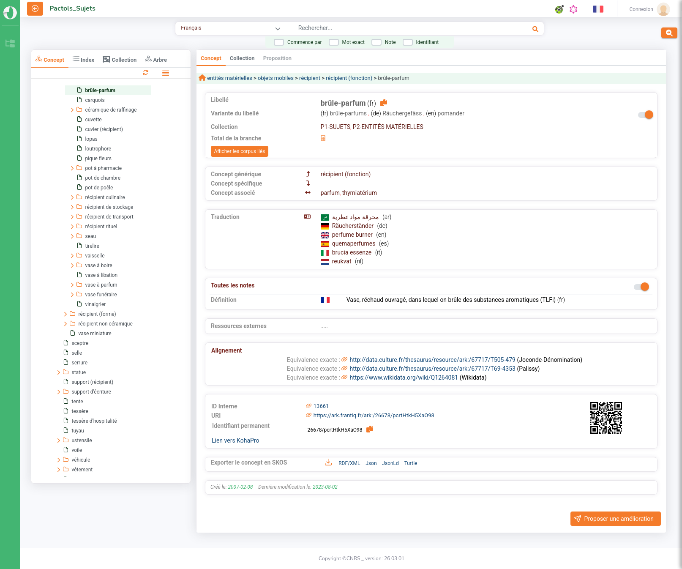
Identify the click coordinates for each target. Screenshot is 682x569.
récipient (309, 78)
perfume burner (353, 234)
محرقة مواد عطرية (356, 216)
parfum (330, 192)
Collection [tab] (119, 59)
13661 (321, 406)
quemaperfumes (354, 243)
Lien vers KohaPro (235, 440)
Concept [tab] (49, 59)
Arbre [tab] (156, 59)
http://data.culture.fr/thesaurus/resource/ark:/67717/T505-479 (432, 359)
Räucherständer (353, 225)
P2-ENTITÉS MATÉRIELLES (388, 126)
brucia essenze (352, 252)
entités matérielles (229, 78)
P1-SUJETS (335, 126)
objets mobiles (276, 78)
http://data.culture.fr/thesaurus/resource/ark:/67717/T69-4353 (432, 368)
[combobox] (387, 29)
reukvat (342, 261)
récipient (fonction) (349, 78)
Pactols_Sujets (72, 8)
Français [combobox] (191, 28)
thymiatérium (359, 192)
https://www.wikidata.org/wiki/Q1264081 (403, 377)
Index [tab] (83, 59)
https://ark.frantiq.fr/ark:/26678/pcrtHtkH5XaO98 (374, 415)
